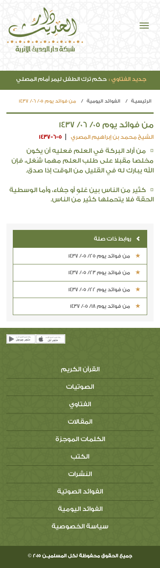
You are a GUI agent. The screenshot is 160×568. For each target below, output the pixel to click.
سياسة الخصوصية (80, 526)
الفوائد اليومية (103, 101)
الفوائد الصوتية (80, 491)
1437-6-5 (50, 137)
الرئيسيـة (141, 101)
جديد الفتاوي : (127, 79)
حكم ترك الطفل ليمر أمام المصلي (81, 79)
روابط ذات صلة (117, 238)
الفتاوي (80, 404)
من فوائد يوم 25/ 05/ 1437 (104, 256)
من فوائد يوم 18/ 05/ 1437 (105, 306)
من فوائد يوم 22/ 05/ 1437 (104, 290)
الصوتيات (80, 386)
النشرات (80, 474)
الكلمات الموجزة (80, 439)
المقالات (80, 421)
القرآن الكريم (80, 369)
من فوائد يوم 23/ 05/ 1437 (104, 272)
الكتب (80, 456)
